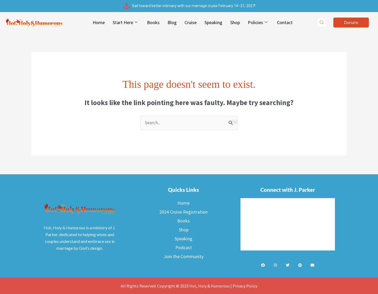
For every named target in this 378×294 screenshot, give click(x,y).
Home (99, 22)
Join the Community (183, 257)
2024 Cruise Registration (183, 212)
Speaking (213, 22)
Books (153, 22)
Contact (285, 22)
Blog (172, 22)
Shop (235, 22)
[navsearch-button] (322, 22)
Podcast (183, 248)
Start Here (125, 22)
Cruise (191, 22)
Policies (257, 22)
